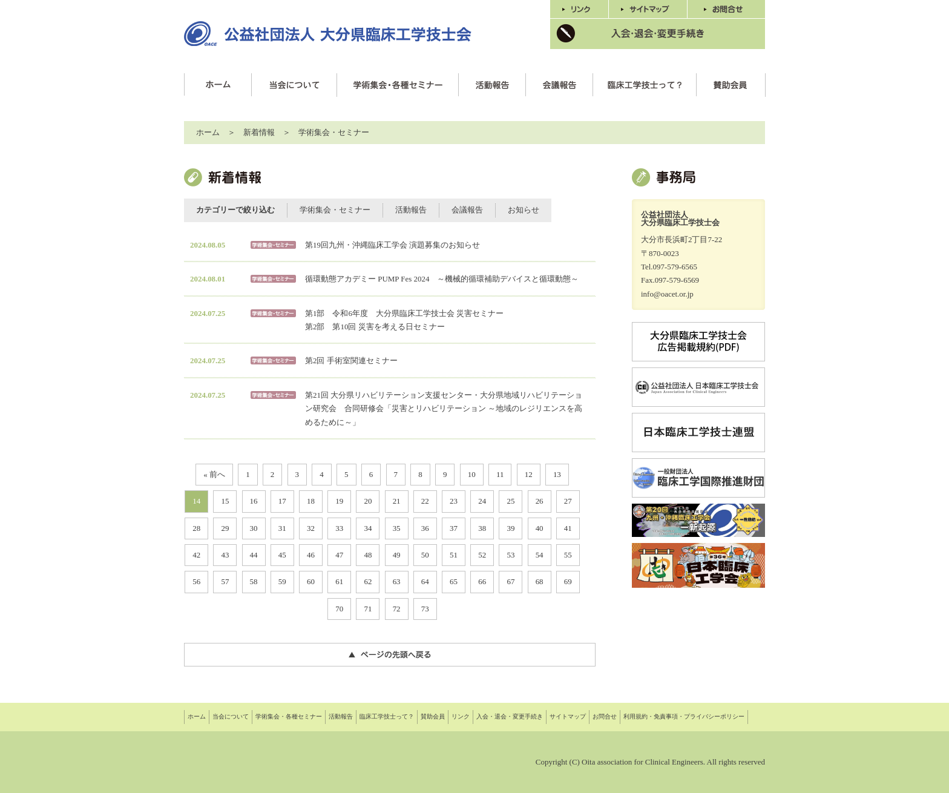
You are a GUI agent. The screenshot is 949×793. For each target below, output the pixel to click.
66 (482, 581)
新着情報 (259, 132)
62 (368, 581)
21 (397, 500)
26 (539, 500)
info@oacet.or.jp (667, 293)
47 (339, 554)
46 (311, 554)
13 (557, 474)
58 (254, 581)
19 (339, 500)
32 (311, 528)
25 (510, 500)
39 (510, 528)
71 (368, 608)
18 (311, 500)
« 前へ (214, 474)
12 (529, 474)
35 (397, 528)
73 (425, 608)
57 (225, 581)
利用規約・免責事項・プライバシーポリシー (683, 716)
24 (482, 500)
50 (425, 554)
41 (568, 528)
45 (282, 554)
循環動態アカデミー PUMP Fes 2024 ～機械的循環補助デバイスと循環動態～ (442, 278)
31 (282, 528)
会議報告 (467, 209)
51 (454, 554)
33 (339, 528)
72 (397, 608)
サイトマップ (568, 716)
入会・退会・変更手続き (509, 716)
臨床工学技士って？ (387, 716)
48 (368, 554)
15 (225, 500)
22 (425, 500)
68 (539, 581)
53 (510, 554)
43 (225, 554)
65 (454, 581)
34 (368, 528)
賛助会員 (433, 716)
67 (510, 581)
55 (568, 554)
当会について (230, 716)
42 (196, 554)
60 (311, 581)
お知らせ (523, 209)
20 (368, 500)
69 (568, 581)
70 (339, 608)
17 (282, 500)
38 (482, 528)
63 (397, 581)
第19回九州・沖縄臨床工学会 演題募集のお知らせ (392, 244)
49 (397, 554)
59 (282, 581)
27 (568, 500)
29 (225, 528)
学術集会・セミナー (333, 132)
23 (454, 500)
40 (539, 528)
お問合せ (605, 716)
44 (254, 554)
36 (425, 528)
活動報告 (411, 209)
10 (472, 474)
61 (339, 581)
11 (500, 474)
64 (425, 581)
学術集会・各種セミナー (288, 716)
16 (254, 500)
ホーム (208, 132)
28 (196, 528)
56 (196, 581)
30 (254, 528)
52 (482, 554)
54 (539, 554)
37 (454, 528)
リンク (461, 716)
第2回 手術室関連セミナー (351, 360)
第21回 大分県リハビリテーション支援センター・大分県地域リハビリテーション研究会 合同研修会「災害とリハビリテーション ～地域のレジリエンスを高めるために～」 (443, 408)
